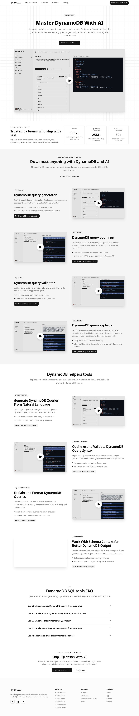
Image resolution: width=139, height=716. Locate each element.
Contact (109, 702)
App (107, 696)
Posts (83, 702)
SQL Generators (31, 3)
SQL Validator (19, 278)
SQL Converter (60, 708)
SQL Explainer (77, 320)
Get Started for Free (69, 43)
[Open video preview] (69, 80)
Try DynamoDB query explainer (84, 352)
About (108, 693)
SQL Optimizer (77, 232)
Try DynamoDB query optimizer (84, 261)
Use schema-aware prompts (83, 567)
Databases (55, 3)
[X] (12, 702)
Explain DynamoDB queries (25, 520)
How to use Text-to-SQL (89, 699)
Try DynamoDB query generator (26, 216)
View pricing (80, 670)
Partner (109, 699)
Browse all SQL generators (69, 176)
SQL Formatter (60, 705)
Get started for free (119, 3)
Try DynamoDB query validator (26, 304)
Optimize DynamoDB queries (83, 471)
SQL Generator (19, 190)
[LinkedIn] (18, 702)
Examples (44, 3)
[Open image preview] (40, 552)
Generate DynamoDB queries (25, 425)
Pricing (65, 3)
